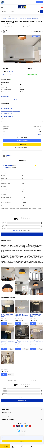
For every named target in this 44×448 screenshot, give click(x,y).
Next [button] (39, 48)
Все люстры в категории (7, 116)
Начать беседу (22, 160)
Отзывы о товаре (13, 379)
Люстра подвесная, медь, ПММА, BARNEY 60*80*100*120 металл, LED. (21, 340)
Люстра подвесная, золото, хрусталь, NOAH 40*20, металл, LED (7, 340)
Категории (8, 16)
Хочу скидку (36, 36)
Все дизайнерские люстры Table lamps (10, 110)
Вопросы (33, 379)
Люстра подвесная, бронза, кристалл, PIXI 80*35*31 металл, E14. (36, 340)
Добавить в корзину (22, 140)
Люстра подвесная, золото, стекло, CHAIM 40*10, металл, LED (21, 315)
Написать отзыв (22, 233)
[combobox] (7, 11)
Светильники (16, 16)
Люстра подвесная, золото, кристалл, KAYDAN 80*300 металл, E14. (6, 366)
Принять (22, 441)
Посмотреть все (5, 96)
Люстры (23, 16)
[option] (22, 49)
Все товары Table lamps (6, 105)
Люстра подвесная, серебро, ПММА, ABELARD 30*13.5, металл (7, 315)
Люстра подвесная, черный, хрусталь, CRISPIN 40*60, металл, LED (35, 315)
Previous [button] (4, 48)
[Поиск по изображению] (38, 11)
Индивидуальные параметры (22, 99)
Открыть (40, 2)
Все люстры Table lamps (7, 108)
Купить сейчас (22, 144)
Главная (2, 16)
